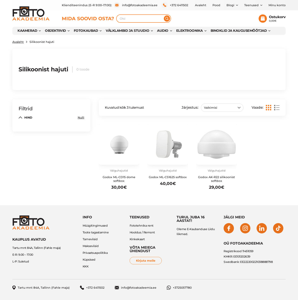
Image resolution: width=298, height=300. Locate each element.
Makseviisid (91, 246)
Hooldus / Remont (142, 232)
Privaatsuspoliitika (95, 253)
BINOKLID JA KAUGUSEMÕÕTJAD (239, 31)
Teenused (251, 5)
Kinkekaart (137, 239)
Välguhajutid (119, 170)
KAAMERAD (27, 31)
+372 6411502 (175, 5)
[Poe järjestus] (222, 108)
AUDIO (162, 31)
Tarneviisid (90, 239)
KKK (86, 266)
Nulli (81, 117)
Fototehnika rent (142, 225)
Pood (216, 5)
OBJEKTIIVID (55, 31)
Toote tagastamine (96, 232)
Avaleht (200, 5)
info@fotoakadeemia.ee (135, 5)
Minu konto (277, 5)
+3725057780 (179, 288)
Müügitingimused (95, 225)
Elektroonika (189, 31)
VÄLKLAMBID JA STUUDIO (127, 31)
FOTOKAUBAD (86, 31)
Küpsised (89, 259)
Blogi (230, 5)
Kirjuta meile (145, 260)
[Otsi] (167, 18)
